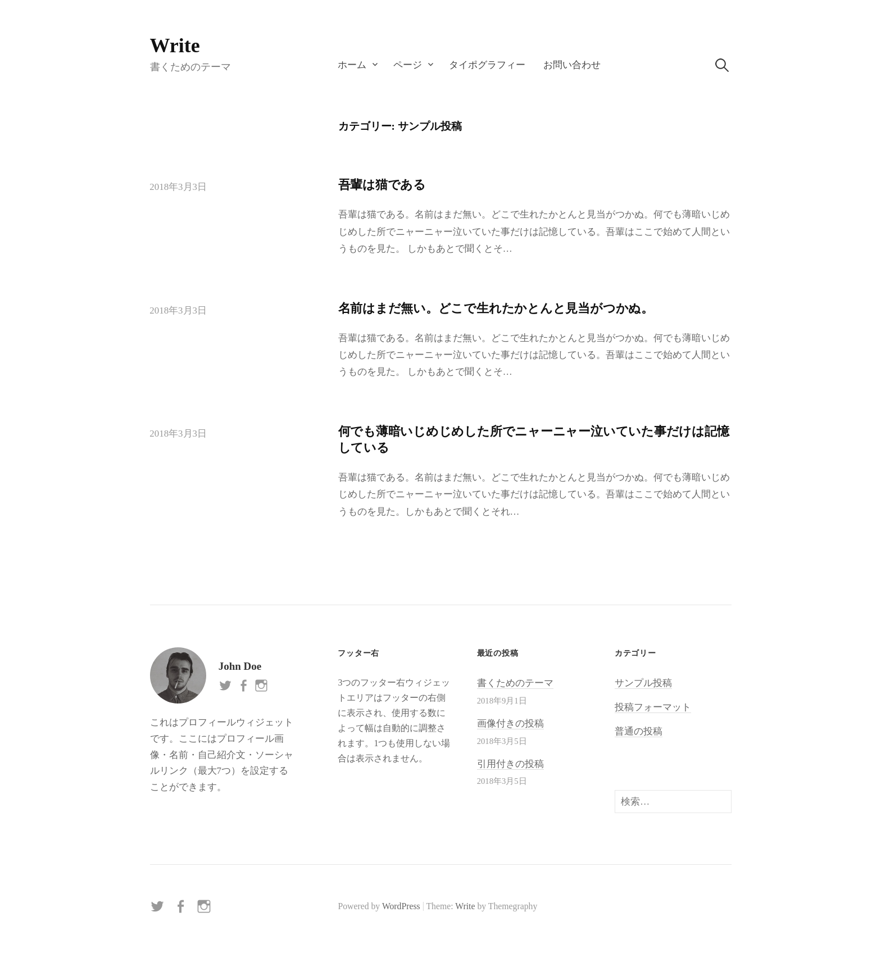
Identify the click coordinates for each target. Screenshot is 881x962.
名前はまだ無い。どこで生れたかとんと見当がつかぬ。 (495, 308)
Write (175, 45)
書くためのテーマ (515, 683)
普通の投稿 (638, 731)
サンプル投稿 (643, 683)
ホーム (352, 65)
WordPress (401, 906)
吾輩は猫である (382, 185)
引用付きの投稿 (510, 764)
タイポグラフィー (487, 65)
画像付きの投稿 (510, 723)
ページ (407, 65)
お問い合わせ (572, 65)
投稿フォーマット (653, 707)
